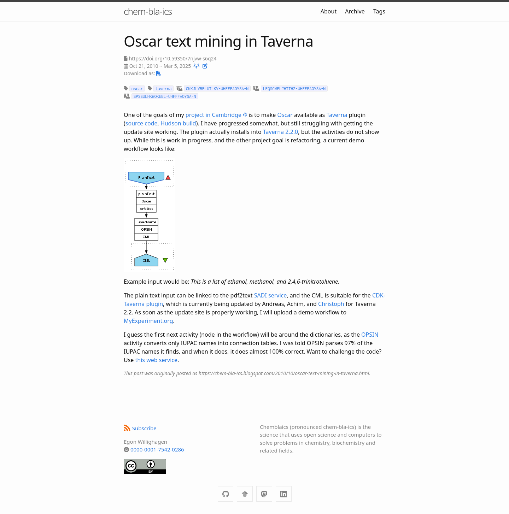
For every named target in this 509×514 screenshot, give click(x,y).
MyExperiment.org (148, 321)
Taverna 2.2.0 (280, 132)
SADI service (270, 295)
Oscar (285, 115)
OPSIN (370, 334)
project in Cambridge (216, 115)
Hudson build (178, 123)
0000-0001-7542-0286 (157, 449)
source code (141, 123)
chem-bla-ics (148, 11)
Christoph (331, 304)
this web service (156, 360)
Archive (354, 11)
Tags (379, 11)
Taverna (336, 115)
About (329, 11)
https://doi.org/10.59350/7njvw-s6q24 (173, 58)
